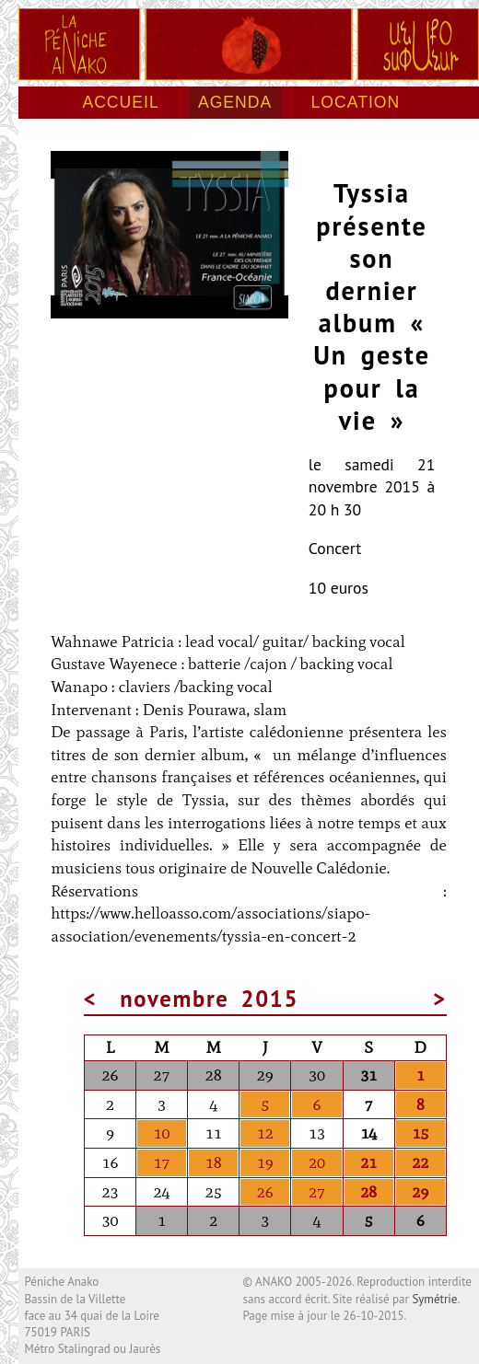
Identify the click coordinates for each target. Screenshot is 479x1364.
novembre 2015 (209, 998)
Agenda (235, 102)
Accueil (120, 102)
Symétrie (434, 1299)
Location (356, 102)
